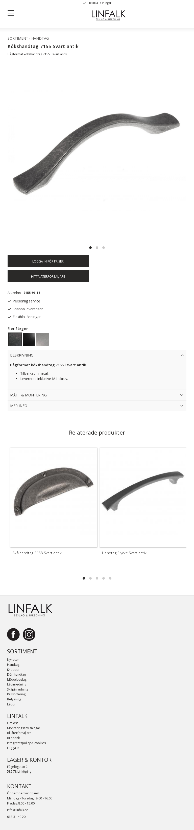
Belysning (14, 699)
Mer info (18, 405)
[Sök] (46, 13)
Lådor (11, 704)
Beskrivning (21, 355)
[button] (13, 14)
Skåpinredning (17, 689)
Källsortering (16, 694)
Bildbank (13, 738)
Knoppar (13, 670)
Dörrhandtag (16, 674)
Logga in (13, 748)
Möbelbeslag (17, 679)
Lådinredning (16, 684)
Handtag (13, 664)
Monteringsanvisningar (23, 728)
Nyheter (13, 659)
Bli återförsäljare (19, 733)
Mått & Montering (28, 395)
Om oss (12, 723)
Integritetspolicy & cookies (26, 743)
